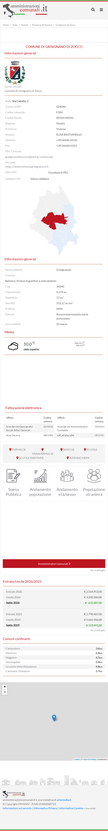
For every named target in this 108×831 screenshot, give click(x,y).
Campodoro (13, 648)
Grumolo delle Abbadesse (21, 666)
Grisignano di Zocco (65, 25)
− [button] (5, 692)
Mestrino (11, 653)
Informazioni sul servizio (17, 808)
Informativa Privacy (45, 808)
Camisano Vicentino (18, 671)
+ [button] (5, 687)
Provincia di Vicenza (42, 25)
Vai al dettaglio (97, 570)
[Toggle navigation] (93, 9)
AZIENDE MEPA (79, 457)
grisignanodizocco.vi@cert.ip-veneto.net (29, 156)
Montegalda (13, 662)
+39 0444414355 (66, 145)
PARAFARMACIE (42, 453)
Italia (15, 25)
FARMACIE (19, 449)
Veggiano (11, 657)
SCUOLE (92, 449)
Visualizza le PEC (58, 172)
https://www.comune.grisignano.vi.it (26, 166)
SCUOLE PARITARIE (31, 457)
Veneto (24, 25)
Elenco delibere (40, 178)
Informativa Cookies (71, 808)
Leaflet (77, 759)
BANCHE (68, 449)
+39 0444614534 (66, 140)
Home (6, 25)
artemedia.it (64, 799)
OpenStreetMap (90, 759)
